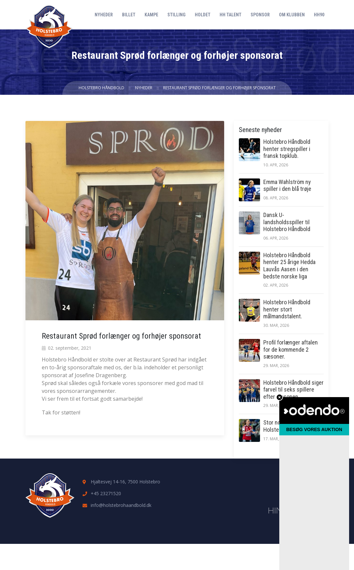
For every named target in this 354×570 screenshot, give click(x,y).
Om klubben (292, 14)
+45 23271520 (106, 493)
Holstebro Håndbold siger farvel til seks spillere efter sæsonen (293, 389)
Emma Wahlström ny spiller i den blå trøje (287, 185)
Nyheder (104, 14)
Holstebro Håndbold (101, 88)
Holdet (202, 14)
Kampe (151, 14)
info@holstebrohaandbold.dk (121, 505)
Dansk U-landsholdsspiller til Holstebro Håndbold (286, 221)
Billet (128, 14)
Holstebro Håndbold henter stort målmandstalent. (286, 309)
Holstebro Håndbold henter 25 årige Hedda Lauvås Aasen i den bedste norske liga (289, 266)
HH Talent (230, 14)
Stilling (176, 14)
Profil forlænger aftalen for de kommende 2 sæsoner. (290, 349)
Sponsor (260, 14)
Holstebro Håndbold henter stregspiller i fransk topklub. (286, 148)
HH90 (319, 14)
